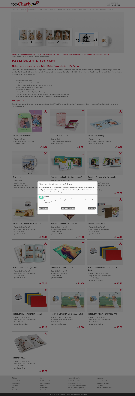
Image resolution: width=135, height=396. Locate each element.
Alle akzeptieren (43, 208)
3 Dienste (47, 203)
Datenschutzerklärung (56, 192)
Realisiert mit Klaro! (91, 212)
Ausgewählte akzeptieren (68, 208)
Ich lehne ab (92, 208)
